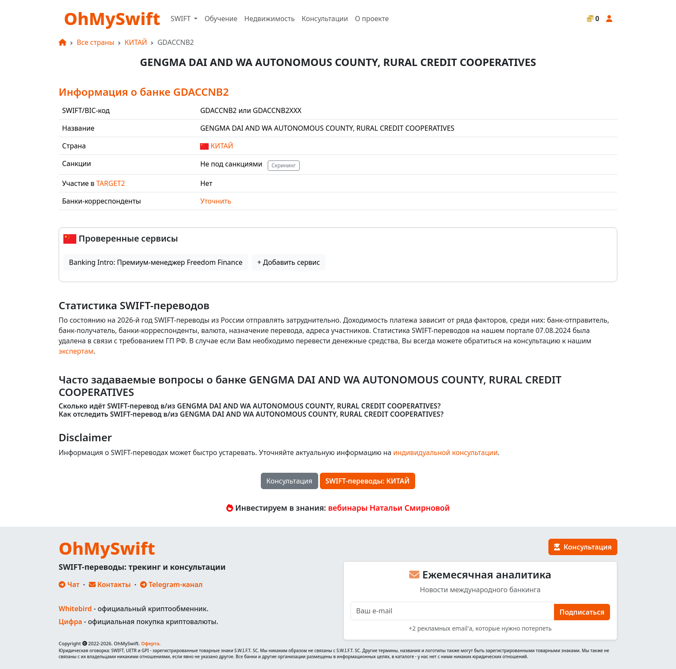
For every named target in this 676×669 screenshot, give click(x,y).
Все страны (95, 42)
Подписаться (582, 612)
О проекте (372, 18)
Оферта (150, 643)
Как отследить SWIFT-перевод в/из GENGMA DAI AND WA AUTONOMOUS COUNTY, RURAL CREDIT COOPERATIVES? (251, 414)
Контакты (110, 584)
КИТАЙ (136, 42)
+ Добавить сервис (288, 262)
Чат (69, 584)
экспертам (76, 351)
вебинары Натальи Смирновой (389, 508)
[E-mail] (452, 611)
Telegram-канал (171, 584)
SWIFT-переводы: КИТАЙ (367, 481)
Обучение (220, 18)
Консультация (289, 481)
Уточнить (215, 201)
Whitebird (75, 608)
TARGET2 (110, 183)
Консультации (325, 18)
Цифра (70, 621)
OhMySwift (112, 18)
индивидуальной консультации (445, 452)
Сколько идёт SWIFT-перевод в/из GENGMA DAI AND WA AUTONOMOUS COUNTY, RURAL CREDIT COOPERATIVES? (250, 406)
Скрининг (284, 165)
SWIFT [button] (181, 18)
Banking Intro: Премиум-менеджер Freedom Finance (155, 262)
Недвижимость (269, 18)
